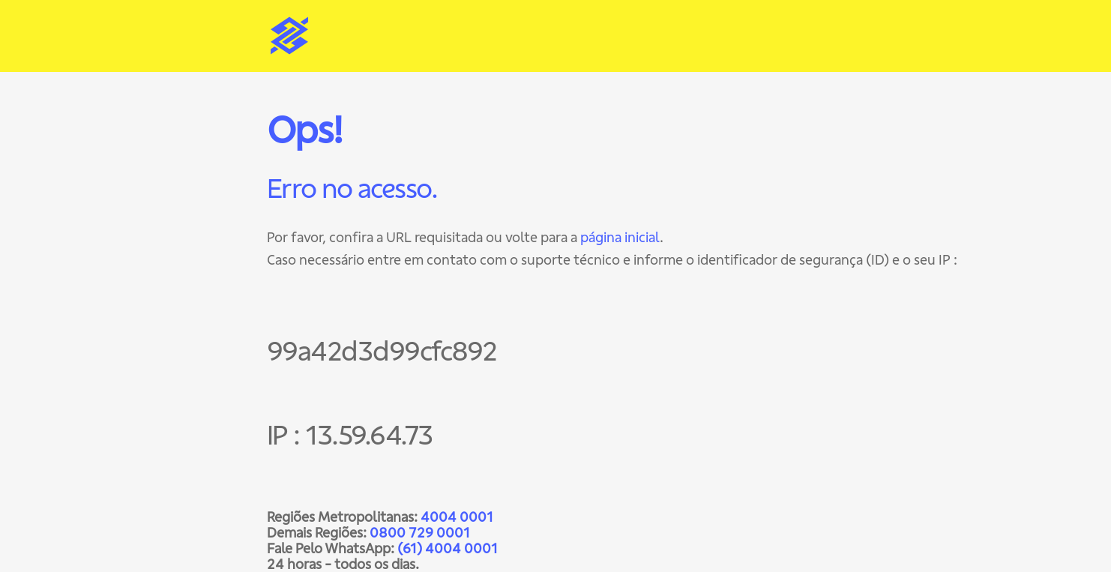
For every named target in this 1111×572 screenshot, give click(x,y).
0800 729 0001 (420, 533)
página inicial (620, 237)
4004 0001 (457, 517)
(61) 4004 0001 (447, 548)
